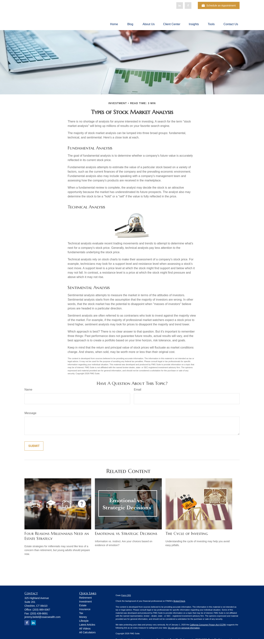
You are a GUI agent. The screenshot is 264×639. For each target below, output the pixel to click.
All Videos (85, 628)
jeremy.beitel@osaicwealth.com (42, 616)
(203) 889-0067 (41, 609)
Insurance (84, 609)
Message (30, 413)
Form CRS (126, 595)
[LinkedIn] (179, 5)
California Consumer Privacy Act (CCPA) (208, 625)
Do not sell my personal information (184, 628)
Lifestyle (84, 620)
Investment (85, 601)
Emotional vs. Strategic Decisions (126, 533)
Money (83, 616)
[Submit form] (33, 446)
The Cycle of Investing (186, 533)
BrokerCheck (179, 601)
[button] (114, 24)
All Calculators (87, 632)
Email (137, 389)
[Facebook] (188, 5)
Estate (83, 605)
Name (28, 389)
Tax (81, 613)
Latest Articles (87, 624)
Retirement (85, 597)
